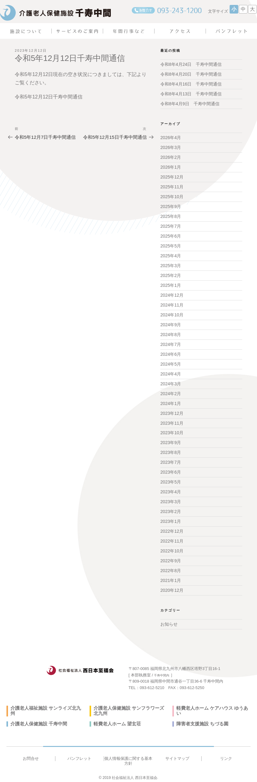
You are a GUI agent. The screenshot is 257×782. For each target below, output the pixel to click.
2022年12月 (171, 528)
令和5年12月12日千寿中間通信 (49, 96)
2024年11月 (171, 303)
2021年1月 (170, 577)
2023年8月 (170, 450)
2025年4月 (170, 254)
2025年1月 (170, 284)
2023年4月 (170, 489)
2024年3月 (170, 381)
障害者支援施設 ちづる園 (200, 720)
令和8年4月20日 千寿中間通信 (191, 74)
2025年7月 (170, 225)
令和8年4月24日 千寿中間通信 (191, 64)
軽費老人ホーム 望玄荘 (116, 720)
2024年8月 (170, 333)
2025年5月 (170, 245)
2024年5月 (170, 362)
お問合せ (31, 755)
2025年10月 (171, 196)
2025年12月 (171, 176)
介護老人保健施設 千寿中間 (36, 720)
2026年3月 (170, 147)
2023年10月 (171, 430)
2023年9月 (170, 440)
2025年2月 (170, 274)
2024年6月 (170, 352)
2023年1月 (170, 519)
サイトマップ (177, 755)
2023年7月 (170, 460)
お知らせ (169, 621)
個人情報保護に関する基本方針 (128, 758)
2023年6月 (170, 470)
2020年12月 (171, 587)
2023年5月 (170, 479)
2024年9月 (170, 323)
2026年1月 (170, 166)
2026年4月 (170, 137)
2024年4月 (170, 372)
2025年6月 (170, 235)
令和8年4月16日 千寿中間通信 (191, 84)
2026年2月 (170, 156)
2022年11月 (171, 538)
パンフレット (79, 755)
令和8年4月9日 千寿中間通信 (189, 103)
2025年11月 (171, 186)
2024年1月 (170, 401)
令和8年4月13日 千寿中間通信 (191, 93)
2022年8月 (170, 568)
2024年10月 (171, 313)
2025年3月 (170, 264)
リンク (226, 755)
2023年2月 (170, 509)
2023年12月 (171, 411)
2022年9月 (170, 558)
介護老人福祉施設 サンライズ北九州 (45, 705)
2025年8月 (170, 215)
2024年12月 (171, 293)
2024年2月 (170, 391)
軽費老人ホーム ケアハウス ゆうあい (212, 705)
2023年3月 (170, 499)
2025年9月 (170, 205)
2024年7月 (170, 342)
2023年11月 (171, 421)
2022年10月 (171, 548)
